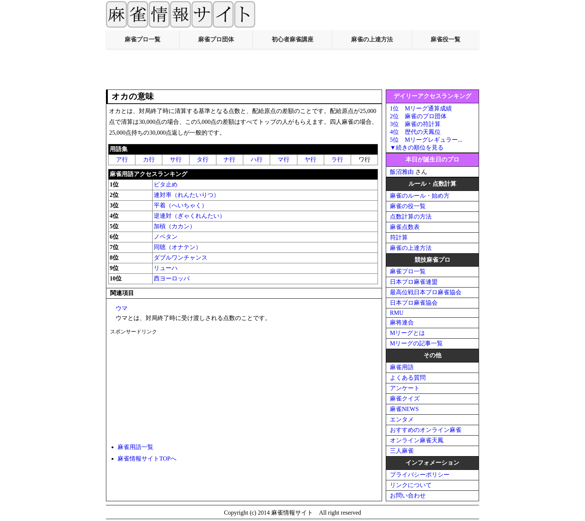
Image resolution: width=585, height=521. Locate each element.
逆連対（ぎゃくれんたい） (189, 216)
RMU (396, 313)
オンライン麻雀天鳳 (417, 440)
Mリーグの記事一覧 (416, 343)
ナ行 (229, 159)
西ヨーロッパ (172, 278)
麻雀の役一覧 (408, 206)
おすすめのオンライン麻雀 (426, 430)
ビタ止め (166, 184)
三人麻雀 (402, 451)
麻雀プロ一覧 (142, 39)
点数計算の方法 (411, 216)
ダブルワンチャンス (180, 257)
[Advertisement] (292, 69)
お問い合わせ (408, 495)
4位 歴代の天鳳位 (415, 132)
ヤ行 (310, 159)
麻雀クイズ (405, 398)
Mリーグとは (407, 333)
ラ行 (337, 159)
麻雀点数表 (405, 227)
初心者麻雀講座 (292, 39)
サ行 (176, 159)
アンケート (405, 388)
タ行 (203, 159)
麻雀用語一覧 (135, 447)
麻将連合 (402, 322)
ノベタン (166, 236)
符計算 (399, 237)
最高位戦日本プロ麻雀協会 (426, 292)
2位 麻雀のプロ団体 (418, 116)
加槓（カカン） (174, 226)
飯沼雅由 (402, 172)
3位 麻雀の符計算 (415, 124)
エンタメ (402, 419)
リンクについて (411, 485)
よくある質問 (408, 377)
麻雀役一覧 (445, 39)
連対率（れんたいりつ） (186, 195)
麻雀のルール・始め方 (420, 195)
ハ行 (257, 159)
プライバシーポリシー (420, 474)
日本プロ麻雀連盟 (414, 282)
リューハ (166, 268)
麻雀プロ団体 (216, 39)
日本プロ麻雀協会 (414, 302)
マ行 (284, 159)
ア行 (122, 159)
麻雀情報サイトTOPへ (147, 458)
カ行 (149, 159)
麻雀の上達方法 (372, 39)
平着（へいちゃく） (180, 205)
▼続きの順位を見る (417, 147)
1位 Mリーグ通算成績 (421, 108)
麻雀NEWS (404, 409)
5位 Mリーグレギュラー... (426, 139)
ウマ (122, 308)
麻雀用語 (402, 367)
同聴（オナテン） (177, 247)
